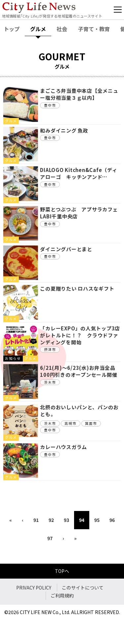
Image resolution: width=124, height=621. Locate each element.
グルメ (38, 29)
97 (50, 538)
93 (66, 520)
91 (36, 520)
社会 (62, 29)
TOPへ (62, 571)
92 (51, 520)
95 (97, 520)
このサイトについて (82, 587)
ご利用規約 (62, 595)
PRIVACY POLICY (33, 587)
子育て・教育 (94, 29)
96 (112, 520)
